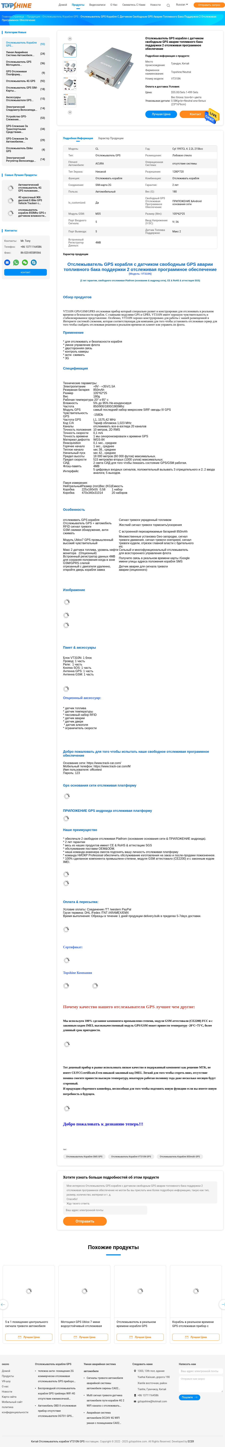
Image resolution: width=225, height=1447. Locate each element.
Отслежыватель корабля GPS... (25, 44)
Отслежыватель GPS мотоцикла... (25, 63)
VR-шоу (6, 1381)
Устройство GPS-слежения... (25, 118)
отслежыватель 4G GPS (25, 81)
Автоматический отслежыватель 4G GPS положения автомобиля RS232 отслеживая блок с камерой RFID (29, 187)
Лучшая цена (161, 114)
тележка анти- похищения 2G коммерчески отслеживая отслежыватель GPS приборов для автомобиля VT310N (56, 1376)
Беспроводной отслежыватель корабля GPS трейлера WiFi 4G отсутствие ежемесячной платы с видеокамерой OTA (57, 1394)
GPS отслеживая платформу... (25, 73)
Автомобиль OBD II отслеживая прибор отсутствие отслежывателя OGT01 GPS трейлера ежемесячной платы (57, 1411)
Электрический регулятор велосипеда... (25, 159)
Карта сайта (9, 1396)
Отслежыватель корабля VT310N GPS (131, 1156)
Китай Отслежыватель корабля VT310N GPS (58, 1441)
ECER (191, 1441)
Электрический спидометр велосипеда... (25, 108)
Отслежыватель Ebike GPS (25, 150)
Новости (7, 1391)
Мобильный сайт (12, 1401)
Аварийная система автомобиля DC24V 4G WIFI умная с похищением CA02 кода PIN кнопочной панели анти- (103, 1418)
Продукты (8, 1376)
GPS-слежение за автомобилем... (25, 140)
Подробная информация (78, 138)
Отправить (85, 1221)
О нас (5, 1386)
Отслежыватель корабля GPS (53, 1364)
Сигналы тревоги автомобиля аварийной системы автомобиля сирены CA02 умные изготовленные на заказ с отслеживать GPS (105, 1383)
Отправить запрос (209, 5)
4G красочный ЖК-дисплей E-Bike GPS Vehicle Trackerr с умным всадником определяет (30, 200)
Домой (6, 1370)
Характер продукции (111, 138)
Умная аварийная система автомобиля (100, 1368)
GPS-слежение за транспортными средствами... (25, 129)
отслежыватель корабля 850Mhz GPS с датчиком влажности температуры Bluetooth (32, 212)
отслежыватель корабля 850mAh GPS (180, 1156)
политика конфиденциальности (15, 1410)
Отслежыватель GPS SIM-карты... (25, 89)
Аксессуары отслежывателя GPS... (25, 99)
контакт (25, 272)
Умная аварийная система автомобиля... (25, 54)
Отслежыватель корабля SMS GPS (84, 1156)
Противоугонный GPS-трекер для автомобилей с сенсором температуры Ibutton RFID (84, 1326)
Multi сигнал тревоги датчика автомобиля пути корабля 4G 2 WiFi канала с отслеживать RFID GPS (105, 1401)
